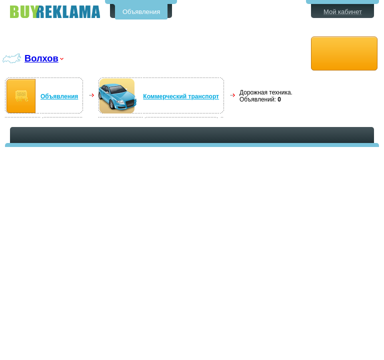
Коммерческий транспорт (181, 96)
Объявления (141, 12)
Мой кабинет (343, 12)
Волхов (41, 58)
